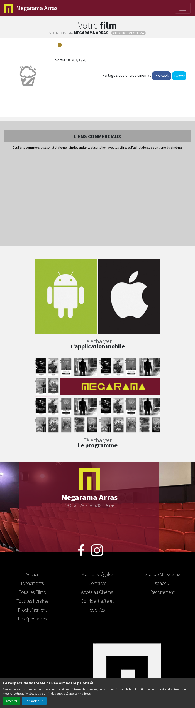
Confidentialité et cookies (97, 605)
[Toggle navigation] (183, 8)
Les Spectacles (32, 618)
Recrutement (162, 592)
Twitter (179, 75)
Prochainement (32, 609)
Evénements (32, 583)
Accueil (32, 574)
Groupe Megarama (162, 574)
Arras (31, 8)
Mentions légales (97, 574)
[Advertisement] (97, 198)
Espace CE (162, 583)
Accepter (11, 701)
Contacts (97, 583)
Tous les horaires (32, 600)
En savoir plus (34, 701)
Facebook (161, 75)
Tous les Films (32, 592)
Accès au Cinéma (97, 592)
